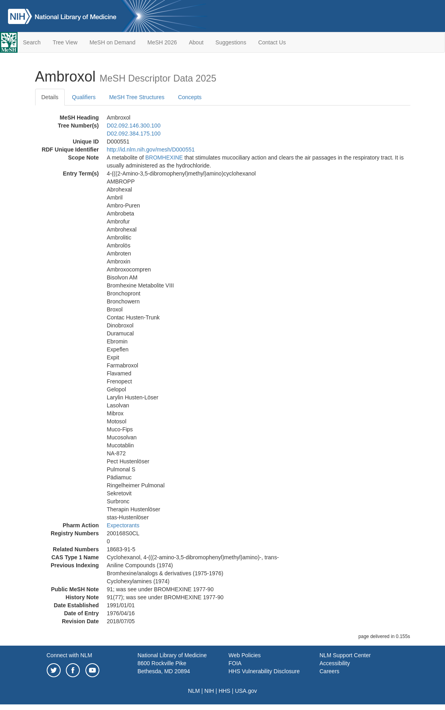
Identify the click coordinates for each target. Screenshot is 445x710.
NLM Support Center (345, 655)
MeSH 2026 (162, 42)
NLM (194, 691)
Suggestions (231, 42)
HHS (225, 691)
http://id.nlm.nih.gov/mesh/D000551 (151, 149)
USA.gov (246, 691)
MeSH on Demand (112, 42)
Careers (330, 671)
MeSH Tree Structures (136, 97)
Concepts (190, 97)
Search (32, 42)
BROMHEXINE (164, 157)
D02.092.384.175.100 (134, 133)
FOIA (235, 663)
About (196, 42)
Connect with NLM (69, 655)
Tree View (65, 42)
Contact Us (272, 42)
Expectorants (123, 525)
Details (50, 97)
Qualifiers (83, 97)
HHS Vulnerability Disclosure (264, 671)
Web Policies (245, 655)
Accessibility (335, 663)
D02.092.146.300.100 (134, 125)
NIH (209, 691)
